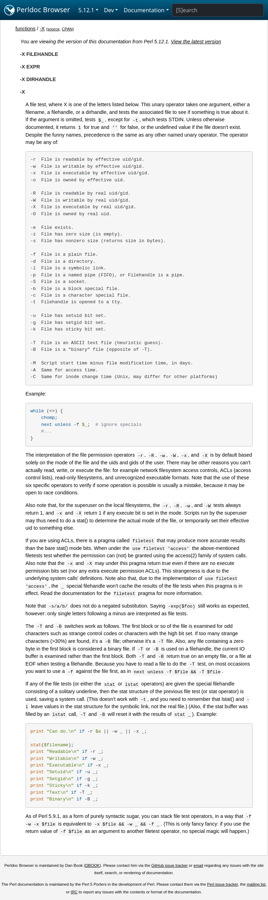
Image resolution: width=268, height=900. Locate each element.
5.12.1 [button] (86, 10)
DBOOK (92, 865)
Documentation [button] (144, 10)
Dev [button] (109, 10)
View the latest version (196, 41)
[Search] (218, 10)
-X (42, 28)
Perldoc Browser (37, 10)
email (198, 865)
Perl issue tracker (222, 884)
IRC (74, 892)
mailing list (256, 884)
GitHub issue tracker (169, 865)
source (53, 29)
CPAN (67, 29)
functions (25, 28)
